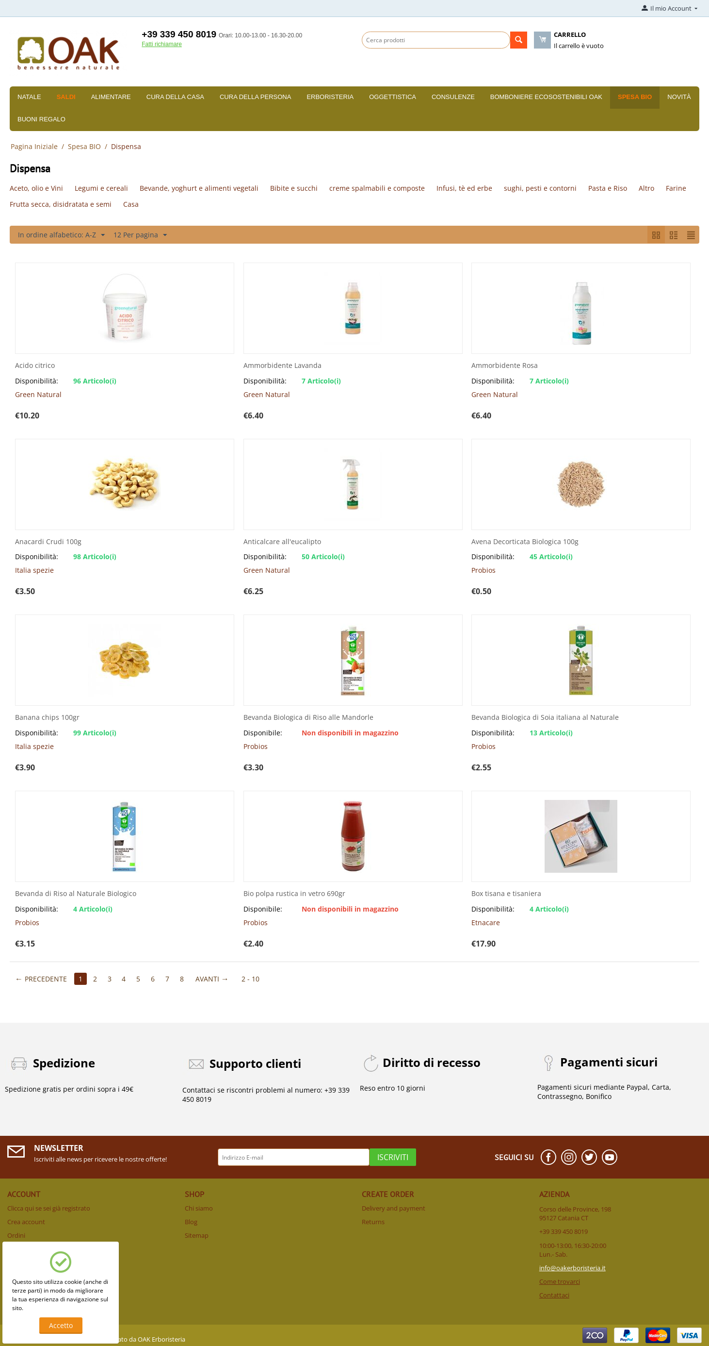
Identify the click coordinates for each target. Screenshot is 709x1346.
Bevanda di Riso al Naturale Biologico (75, 894)
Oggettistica (392, 96)
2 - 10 (251, 978)
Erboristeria (330, 96)
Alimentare (111, 96)
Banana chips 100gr (47, 718)
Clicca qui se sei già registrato (48, 1208)
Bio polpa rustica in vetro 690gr (294, 894)
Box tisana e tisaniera (506, 894)
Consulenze (453, 96)
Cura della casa (175, 96)
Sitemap (197, 1235)
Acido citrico (35, 366)
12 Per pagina (140, 235)
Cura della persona (255, 96)
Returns (373, 1221)
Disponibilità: (36, 380)
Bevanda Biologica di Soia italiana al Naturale (545, 718)
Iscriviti (392, 1157)
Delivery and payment (393, 1208)
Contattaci (554, 1295)
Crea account (26, 1221)
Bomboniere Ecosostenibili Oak (546, 96)
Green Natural (38, 394)
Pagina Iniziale (34, 146)
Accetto (61, 1325)
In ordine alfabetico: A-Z (61, 235)
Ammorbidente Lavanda (282, 366)
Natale (29, 96)
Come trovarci (559, 1281)
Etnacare (485, 922)
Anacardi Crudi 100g (48, 542)
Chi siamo (199, 1208)
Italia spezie (34, 570)
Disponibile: (262, 732)
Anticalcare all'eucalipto (282, 542)
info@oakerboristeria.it (572, 1267)
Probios (483, 570)
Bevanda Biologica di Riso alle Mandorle (308, 718)
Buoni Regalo (41, 119)
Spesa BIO (635, 96)
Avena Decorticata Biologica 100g (525, 542)
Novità (679, 96)
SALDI (66, 96)
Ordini (16, 1235)
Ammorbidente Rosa (504, 366)
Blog (191, 1221)
